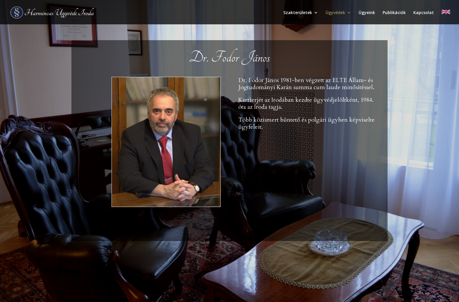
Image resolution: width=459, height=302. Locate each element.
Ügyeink (367, 13)
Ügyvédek (335, 13)
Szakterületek (297, 13)
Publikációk (394, 13)
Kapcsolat (423, 13)
